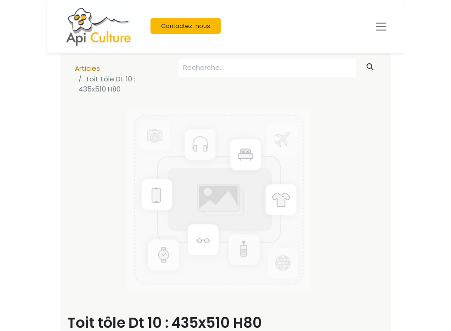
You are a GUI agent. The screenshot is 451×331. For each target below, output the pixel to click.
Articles (87, 68)
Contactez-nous (185, 26)
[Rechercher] (370, 67)
